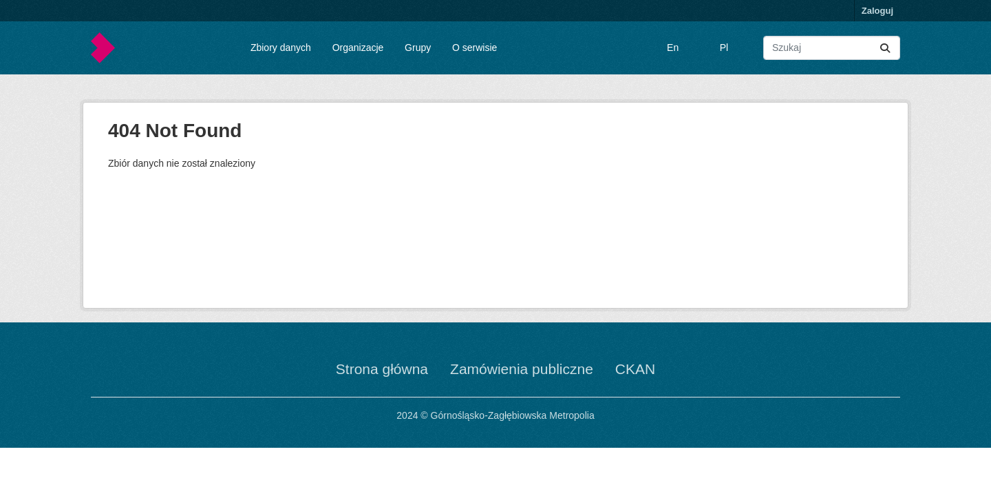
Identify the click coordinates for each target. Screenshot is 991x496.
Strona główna (382, 369)
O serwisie (474, 47)
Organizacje (358, 47)
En (673, 47)
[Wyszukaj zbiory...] (831, 48)
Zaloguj (877, 11)
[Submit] (885, 48)
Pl (724, 47)
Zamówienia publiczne (521, 369)
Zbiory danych (281, 47)
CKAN (635, 369)
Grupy (418, 47)
